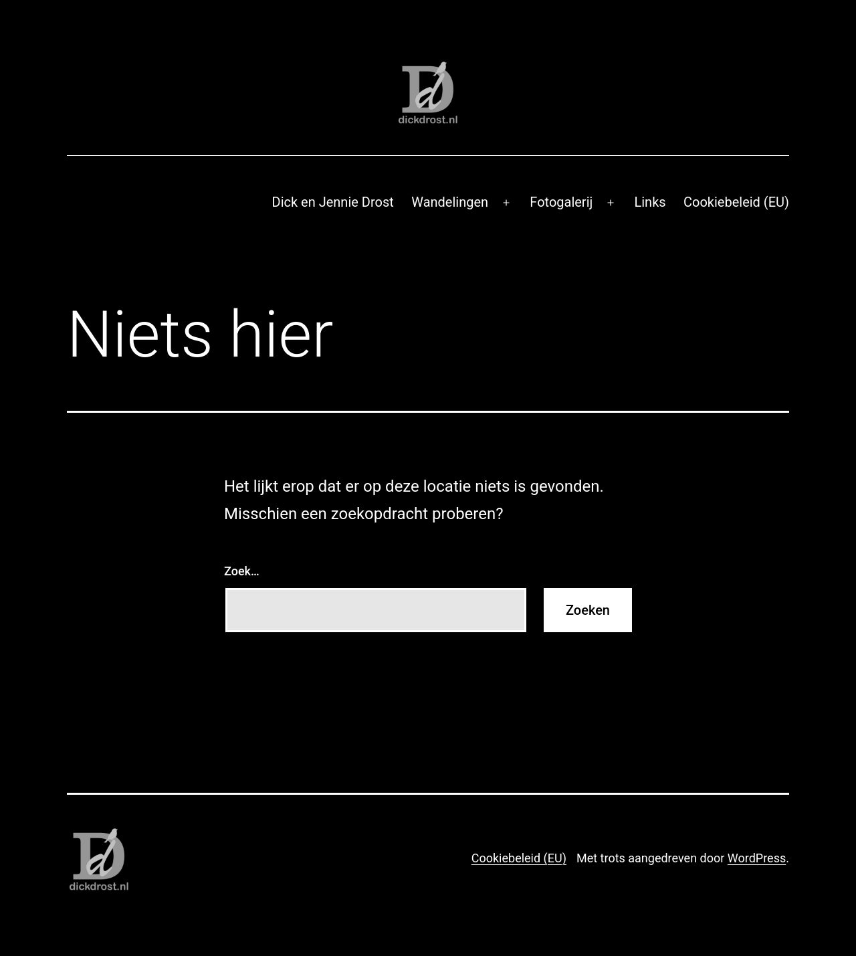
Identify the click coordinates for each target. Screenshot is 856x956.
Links (649, 202)
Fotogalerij (561, 202)
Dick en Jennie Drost (333, 202)
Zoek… (241, 571)
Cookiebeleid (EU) (736, 202)
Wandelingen (449, 202)
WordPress (757, 858)
